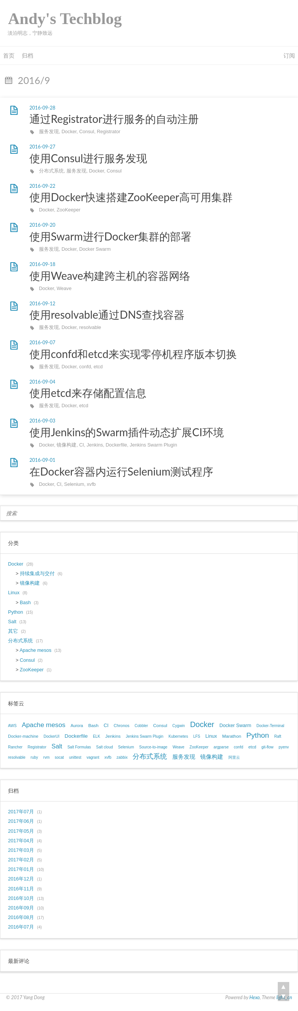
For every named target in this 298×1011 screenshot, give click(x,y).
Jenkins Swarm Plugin (153, 445)
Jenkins (95, 445)
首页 (9, 55)
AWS (12, 726)
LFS (196, 736)
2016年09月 (21, 908)
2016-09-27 (42, 147)
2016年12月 (21, 879)
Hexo (254, 997)
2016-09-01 (42, 460)
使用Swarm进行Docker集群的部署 (110, 236)
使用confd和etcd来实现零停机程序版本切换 (133, 353)
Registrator (108, 131)
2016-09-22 (42, 186)
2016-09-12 (42, 303)
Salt (12, 621)
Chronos (122, 725)
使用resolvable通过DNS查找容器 (107, 314)
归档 (27, 55)
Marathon (231, 736)
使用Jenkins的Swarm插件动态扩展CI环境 (126, 432)
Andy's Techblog (65, 18)
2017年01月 (21, 869)
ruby (34, 757)
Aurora (77, 725)
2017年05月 (21, 831)
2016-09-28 (42, 108)
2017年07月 (21, 811)
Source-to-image (153, 747)
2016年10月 (21, 898)
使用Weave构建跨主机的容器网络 (109, 275)
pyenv (284, 747)
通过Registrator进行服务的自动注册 (114, 118)
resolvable (90, 327)
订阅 (289, 55)
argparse (221, 747)
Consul (86, 131)
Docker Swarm (95, 249)
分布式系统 (51, 171)
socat (59, 757)
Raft (277, 736)
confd (85, 366)
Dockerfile (116, 445)
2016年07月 (21, 927)
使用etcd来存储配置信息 (87, 392)
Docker (69, 131)
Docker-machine (23, 736)
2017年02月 (21, 860)
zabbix (122, 757)
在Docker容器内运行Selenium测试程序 (121, 471)
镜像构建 (66, 445)
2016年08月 (21, 917)
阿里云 (234, 757)
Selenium (74, 484)
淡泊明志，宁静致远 (30, 33)
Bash (25, 602)
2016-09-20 (42, 225)
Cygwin (178, 726)
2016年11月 (21, 889)
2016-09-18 (42, 264)
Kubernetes (178, 736)
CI (81, 445)
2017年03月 (21, 850)
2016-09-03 (42, 421)
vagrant (92, 757)
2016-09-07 (42, 342)
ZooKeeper (68, 210)
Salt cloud (104, 747)
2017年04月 (21, 840)
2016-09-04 (42, 382)
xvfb (91, 484)
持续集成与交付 (37, 573)
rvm (46, 757)
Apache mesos (35, 650)
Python (15, 612)
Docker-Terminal (270, 726)
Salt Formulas (79, 747)
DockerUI (52, 736)
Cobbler (141, 726)
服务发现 (49, 131)
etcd (98, 366)
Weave (64, 288)
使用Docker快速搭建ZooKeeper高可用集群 (131, 196)
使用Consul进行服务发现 (88, 158)
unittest (75, 757)
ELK (96, 736)
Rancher (15, 747)
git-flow (267, 747)
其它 (13, 631)
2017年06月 (21, 821)
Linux (13, 592)
